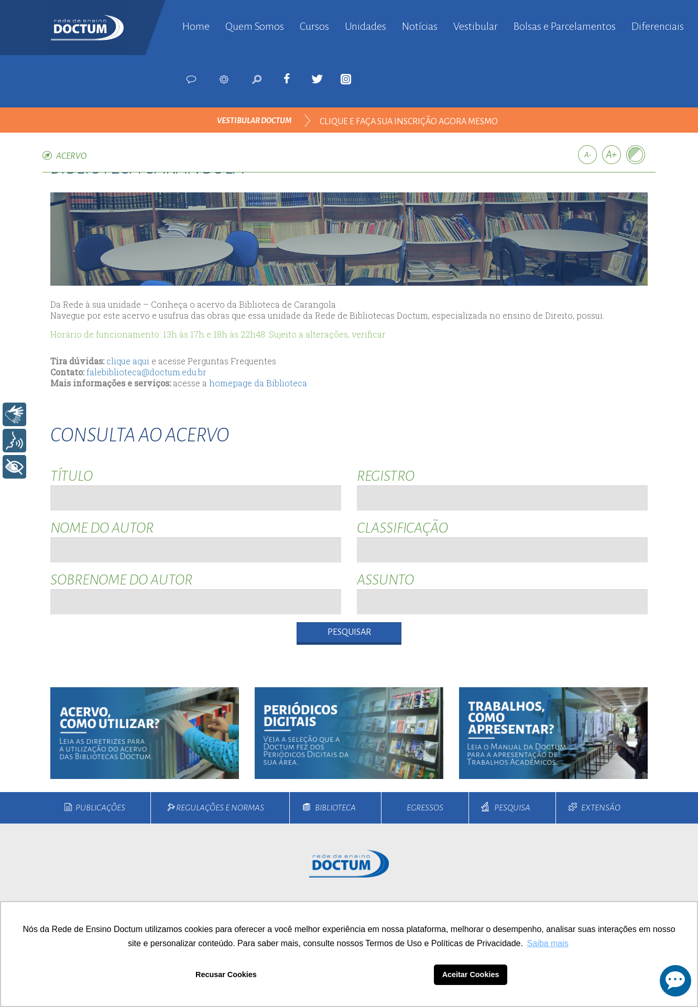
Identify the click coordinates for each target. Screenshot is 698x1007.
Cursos (314, 26)
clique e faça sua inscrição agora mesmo (409, 121)
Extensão (600, 808)
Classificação (402, 528)
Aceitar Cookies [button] (470, 974)
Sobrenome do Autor (121, 580)
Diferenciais (657, 26)
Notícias (420, 26)
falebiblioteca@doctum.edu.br (146, 371)
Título (71, 476)
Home (196, 26)
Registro (386, 476)
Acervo (71, 156)
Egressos (425, 808)
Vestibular (475, 26)
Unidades (365, 26)
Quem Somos (254, 26)
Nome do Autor (102, 528)
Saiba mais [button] (548, 943)
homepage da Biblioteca (258, 382)
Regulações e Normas (220, 808)
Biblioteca (335, 808)
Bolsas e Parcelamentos (565, 26)
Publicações (100, 808)
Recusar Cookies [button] (226, 974)
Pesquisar (349, 632)
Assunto (385, 580)
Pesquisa (512, 808)
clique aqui (127, 360)
